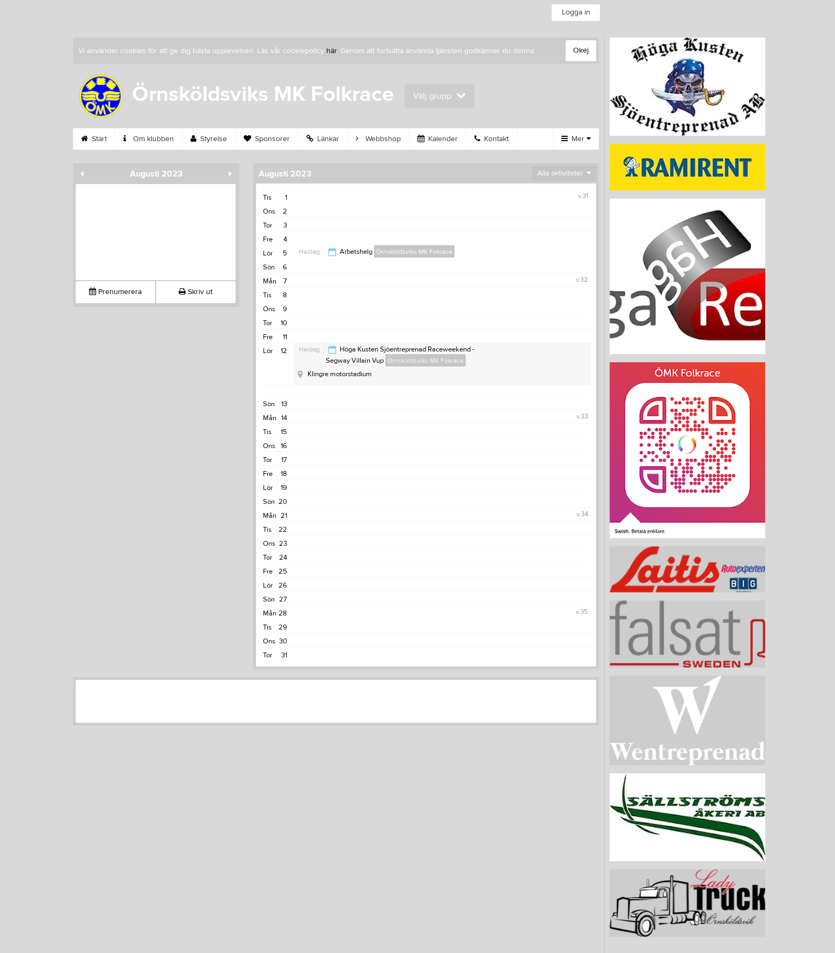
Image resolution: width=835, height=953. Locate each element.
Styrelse (209, 139)
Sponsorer (267, 139)
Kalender (438, 139)
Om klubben (148, 139)
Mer (576, 139)
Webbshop (378, 139)
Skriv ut (196, 292)
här (331, 51)
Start (94, 139)
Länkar (322, 139)
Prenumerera (115, 292)
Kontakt (491, 139)
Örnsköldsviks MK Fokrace (414, 251)
